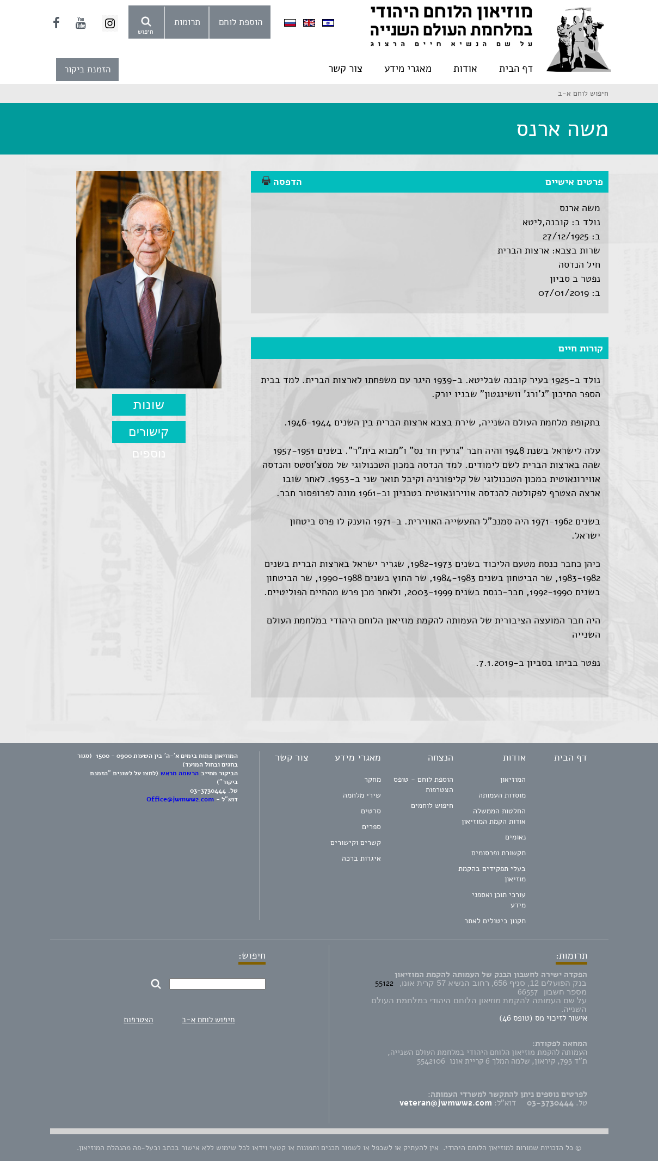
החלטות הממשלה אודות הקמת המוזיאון (494, 816)
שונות (148, 404)
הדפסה (282, 181)
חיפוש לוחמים (432, 805)
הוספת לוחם (240, 22)
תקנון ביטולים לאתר (495, 921)
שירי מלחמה (362, 795)
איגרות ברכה (361, 858)
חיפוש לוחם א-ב (208, 1019)
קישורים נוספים (148, 434)
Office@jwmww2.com (180, 799)
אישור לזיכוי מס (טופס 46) (543, 1017)
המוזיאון (513, 779)
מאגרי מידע (408, 68)
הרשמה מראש (180, 773)
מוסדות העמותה (502, 795)
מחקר (372, 779)
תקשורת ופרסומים (498, 853)
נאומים (515, 837)
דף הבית (516, 68)
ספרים (371, 827)
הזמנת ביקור (87, 69)
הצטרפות (138, 1019)
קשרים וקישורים (355, 842)
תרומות (187, 22)
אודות (465, 68)
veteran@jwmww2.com (445, 1102)
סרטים (371, 811)
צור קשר (345, 68)
